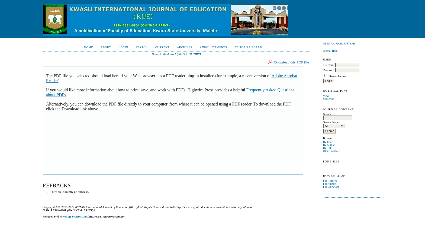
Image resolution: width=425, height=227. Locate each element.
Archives (184, 47)
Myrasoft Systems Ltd (73, 216)
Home (88, 47)
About (106, 47)
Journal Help (330, 50)
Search (142, 47)
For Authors (330, 183)
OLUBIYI (194, 54)
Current (162, 47)
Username (329, 64)
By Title (327, 147)
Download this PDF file (291, 62)
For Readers (330, 180)
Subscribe (328, 98)
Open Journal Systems (339, 43)
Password (328, 70)
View (326, 95)
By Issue (328, 141)
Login (123, 47)
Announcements (213, 47)
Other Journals (331, 150)
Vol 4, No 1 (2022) (174, 54)
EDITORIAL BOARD (248, 47)
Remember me (337, 76)
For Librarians (331, 186)
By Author (329, 144)
